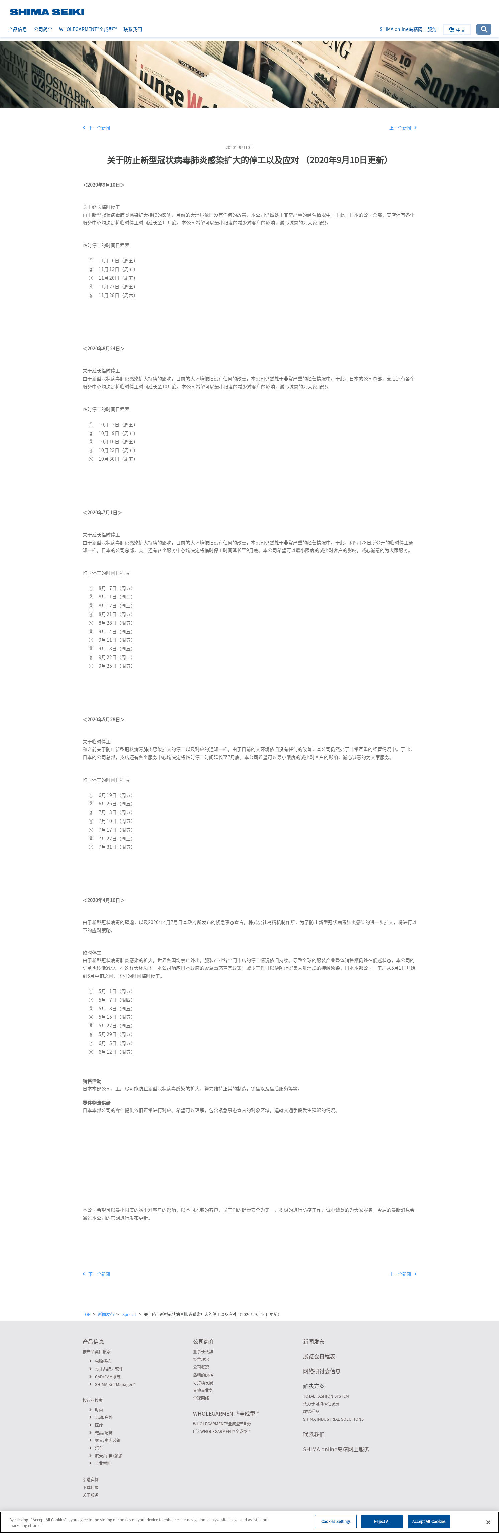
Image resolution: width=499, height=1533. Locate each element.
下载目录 (91, 1487)
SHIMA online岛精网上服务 (408, 29)
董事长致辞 (203, 1352)
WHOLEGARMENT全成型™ (88, 29)
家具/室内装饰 (105, 1440)
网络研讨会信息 (322, 1371)
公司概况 (201, 1367)
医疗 (96, 1425)
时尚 (96, 1410)
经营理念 (201, 1359)
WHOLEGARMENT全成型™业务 (222, 1424)
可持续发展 (203, 1383)
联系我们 (132, 29)
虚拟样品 (311, 1411)
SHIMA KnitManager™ (112, 1384)
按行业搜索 (93, 1400)
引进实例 (91, 1479)
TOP (87, 1314)
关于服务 (91, 1495)
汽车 (96, 1448)
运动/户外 (101, 1417)
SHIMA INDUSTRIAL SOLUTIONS (333, 1419)
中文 (457, 29)
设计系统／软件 (106, 1369)
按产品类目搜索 (97, 1352)
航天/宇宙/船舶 (105, 1456)
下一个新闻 (96, 127)
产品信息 (17, 29)
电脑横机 (100, 1361)
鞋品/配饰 (101, 1433)
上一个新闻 (403, 127)
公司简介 (43, 29)
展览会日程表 (319, 1356)
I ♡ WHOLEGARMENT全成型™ (221, 1431)
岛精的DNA (203, 1375)
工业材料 (100, 1463)
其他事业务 (203, 1390)
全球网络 (201, 1398)
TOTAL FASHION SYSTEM (326, 1396)
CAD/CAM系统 (105, 1377)
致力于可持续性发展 (321, 1404)
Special (265, 147)
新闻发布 (106, 1314)
